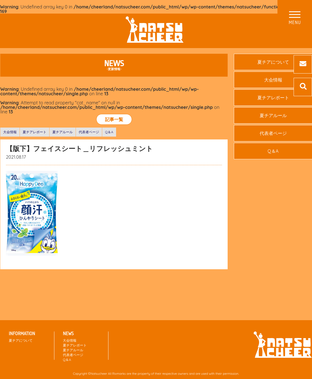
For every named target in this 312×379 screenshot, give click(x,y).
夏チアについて (21, 340)
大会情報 (10, 132)
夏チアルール (62, 132)
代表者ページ (89, 132)
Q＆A (109, 132)
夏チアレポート (34, 132)
